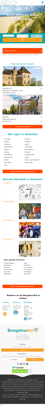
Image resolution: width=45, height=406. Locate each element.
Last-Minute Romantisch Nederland (35, 386)
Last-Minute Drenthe (19, 388)
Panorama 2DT (7, 121)
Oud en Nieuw (8, 239)
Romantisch (27, 273)
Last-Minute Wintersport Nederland (16, 386)
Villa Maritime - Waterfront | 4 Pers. (13, 90)
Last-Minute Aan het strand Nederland (23, 382)
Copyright (24, 394)
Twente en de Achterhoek (32, 160)
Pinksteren (7, 267)
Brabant (6, 160)
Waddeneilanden (29, 154)
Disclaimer (17, 394)
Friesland (27, 139)
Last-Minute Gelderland (22, 390)
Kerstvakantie (8, 220)
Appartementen (29, 379)
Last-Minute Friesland (34, 390)
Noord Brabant (29, 149)
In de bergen (27, 271)
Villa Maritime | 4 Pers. (9, 93)
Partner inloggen (35, 396)
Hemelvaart (27, 265)
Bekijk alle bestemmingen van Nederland (22, 171)
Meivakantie (7, 265)
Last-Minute (7, 183)
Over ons (6, 394)
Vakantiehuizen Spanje (22, 392)
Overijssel (27, 141)
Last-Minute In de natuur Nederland (20, 384)
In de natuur (7, 271)
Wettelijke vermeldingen (13, 396)
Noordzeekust (8, 154)
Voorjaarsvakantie (9, 263)
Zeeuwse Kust (8, 157)
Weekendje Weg (9, 201)
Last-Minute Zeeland (8, 388)
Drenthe (6, 141)
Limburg (6, 152)
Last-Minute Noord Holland (32, 388)
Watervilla (5, 117)
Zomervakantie (28, 267)
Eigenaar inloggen (25, 396)
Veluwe (27, 157)
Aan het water (28, 269)
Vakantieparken (20, 379)
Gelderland (7, 144)
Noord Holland (8, 147)
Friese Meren (8, 162)
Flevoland (27, 152)
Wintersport (7, 273)
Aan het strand (8, 269)
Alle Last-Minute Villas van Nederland (22, 286)
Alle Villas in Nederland (22, 126)
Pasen (25, 263)
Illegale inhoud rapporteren (35, 394)
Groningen (7, 139)
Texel (5, 165)
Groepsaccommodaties (6, 382)
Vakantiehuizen (11, 379)
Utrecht (27, 144)
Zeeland (6, 149)
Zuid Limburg (28, 162)
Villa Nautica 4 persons (9, 119)
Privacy (4, 396)
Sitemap (12, 394)
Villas (36, 379)
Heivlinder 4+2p (7, 88)
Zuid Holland (28, 147)
